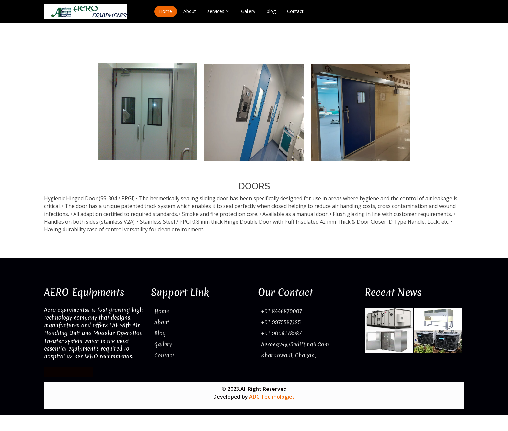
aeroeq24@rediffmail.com (295, 344)
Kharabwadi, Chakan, (288, 355)
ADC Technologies (272, 396)
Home (165, 11)
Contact (295, 11)
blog (271, 11)
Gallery (248, 11)
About (189, 11)
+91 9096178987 (281, 333)
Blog (160, 333)
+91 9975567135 (281, 322)
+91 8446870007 (281, 311)
